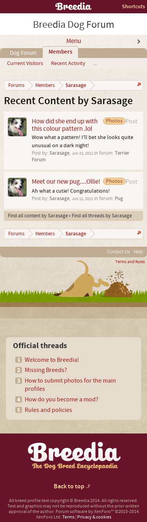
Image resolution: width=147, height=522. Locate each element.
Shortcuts (133, 6)
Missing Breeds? (46, 370)
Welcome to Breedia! (52, 360)
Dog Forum (23, 53)
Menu (73, 41)
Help (138, 252)
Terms (68, 517)
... (95, 63)
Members (60, 52)
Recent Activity (68, 63)
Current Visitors (25, 63)
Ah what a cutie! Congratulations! (71, 191)
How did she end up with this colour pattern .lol (65, 125)
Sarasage (59, 153)
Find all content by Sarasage (38, 216)
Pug (119, 198)
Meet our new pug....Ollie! (66, 181)
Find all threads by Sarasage (102, 216)
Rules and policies (48, 410)
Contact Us (118, 252)
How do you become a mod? (61, 399)
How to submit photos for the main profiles (70, 385)
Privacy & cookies (94, 517)
